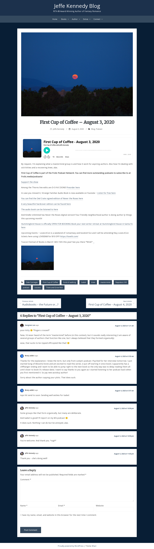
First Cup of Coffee (50, 282)
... (93, 242)
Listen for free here (106, 193)
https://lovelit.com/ (69, 236)
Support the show (29, 182)
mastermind (105, 282)
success (38, 287)
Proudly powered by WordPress (71, 546)
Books (63, 19)
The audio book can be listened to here (39, 209)
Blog (93, 129)
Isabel (83, 282)
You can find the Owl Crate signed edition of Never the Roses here (52, 198)
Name (23, 505)
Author (75, 19)
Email (61, 505)
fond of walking (69, 282)
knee (93, 282)
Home (54, 19)
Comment (25, 479)
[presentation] (35, 522)
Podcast (99, 129)
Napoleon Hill (121, 282)
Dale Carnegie (32, 282)
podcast (26, 287)
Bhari (94, 546)
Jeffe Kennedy (58, 129)
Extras (85, 19)
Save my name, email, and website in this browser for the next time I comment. (59, 515)
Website (100, 505)
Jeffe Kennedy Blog (77, 5)
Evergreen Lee (30, 325)
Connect (97, 19)
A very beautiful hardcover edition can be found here (46, 204)
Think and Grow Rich (54, 287)
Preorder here (73, 187)
